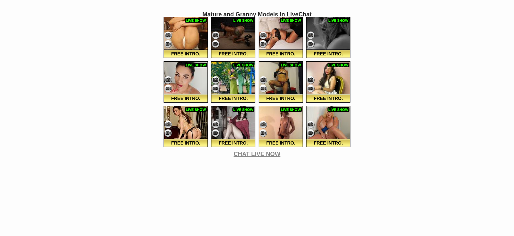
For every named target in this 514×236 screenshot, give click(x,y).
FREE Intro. (185, 53)
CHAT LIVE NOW (257, 154)
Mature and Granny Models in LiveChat (256, 14)
